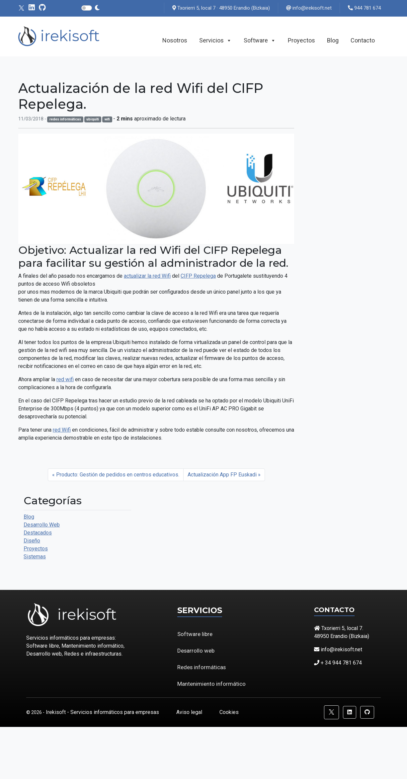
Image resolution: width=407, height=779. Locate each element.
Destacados (38, 533)
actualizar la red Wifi (147, 276)
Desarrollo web (195, 650)
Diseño (32, 540)
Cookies (229, 712)
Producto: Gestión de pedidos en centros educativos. (117, 474)
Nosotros (174, 40)
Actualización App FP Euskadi (222, 474)
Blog (333, 40)
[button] (331, 712)
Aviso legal (190, 712)
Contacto (363, 40)
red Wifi (62, 430)
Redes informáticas (201, 667)
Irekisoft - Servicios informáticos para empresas (103, 712)
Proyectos (301, 40)
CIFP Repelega (198, 276)
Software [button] (260, 40)
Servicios (215, 40)
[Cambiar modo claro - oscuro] (97, 8)
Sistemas (35, 556)
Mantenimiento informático (211, 683)
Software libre (194, 634)
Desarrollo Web (42, 525)
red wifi (65, 379)
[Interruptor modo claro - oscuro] (86, 8)
